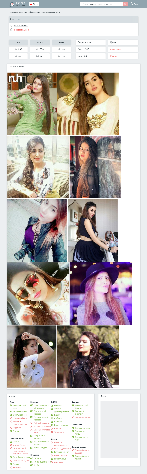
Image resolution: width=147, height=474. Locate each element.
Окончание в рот (83, 428)
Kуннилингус (60, 459)
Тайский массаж (41, 423)
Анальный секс (20, 411)
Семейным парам (21, 457)
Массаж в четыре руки (42, 431)
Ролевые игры (61, 425)
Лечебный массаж (42, 426)
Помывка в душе (21, 460)
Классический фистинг (81, 406)
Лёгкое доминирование (61, 410)
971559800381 (21, 25)
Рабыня (58, 418)
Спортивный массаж (39, 437)
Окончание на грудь (81, 432)
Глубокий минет (61, 452)
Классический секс (19, 406)
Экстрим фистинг (83, 417)
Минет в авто (60, 455)
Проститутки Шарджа (18, 12)
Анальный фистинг (80, 412)
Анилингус (59, 462)
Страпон (58, 421)
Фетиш (16, 431)
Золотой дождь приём (82, 457)
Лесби (36, 465)
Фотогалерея (17, 66)
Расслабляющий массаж (41, 443)
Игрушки (17, 427)
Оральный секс (20, 415)
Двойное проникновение (20, 422)
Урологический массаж (41, 418)
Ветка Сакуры (40, 447)
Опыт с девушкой (62, 448)
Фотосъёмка (19, 445)
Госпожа (58, 405)
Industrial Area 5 (35, 12)
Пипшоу (16, 464)
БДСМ (57, 415)
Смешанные (116, 49)
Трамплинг (59, 432)
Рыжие (113, 56)
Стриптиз (38, 458)
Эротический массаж (40, 412)
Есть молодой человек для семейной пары (20, 451)
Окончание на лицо (81, 438)
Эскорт (16, 441)
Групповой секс (20, 418)
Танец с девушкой (42, 462)
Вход (134, 3)
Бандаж (58, 428)
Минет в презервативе (60, 443)
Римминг (17, 467)
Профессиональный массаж (42, 406)
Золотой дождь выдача (82, 451)
